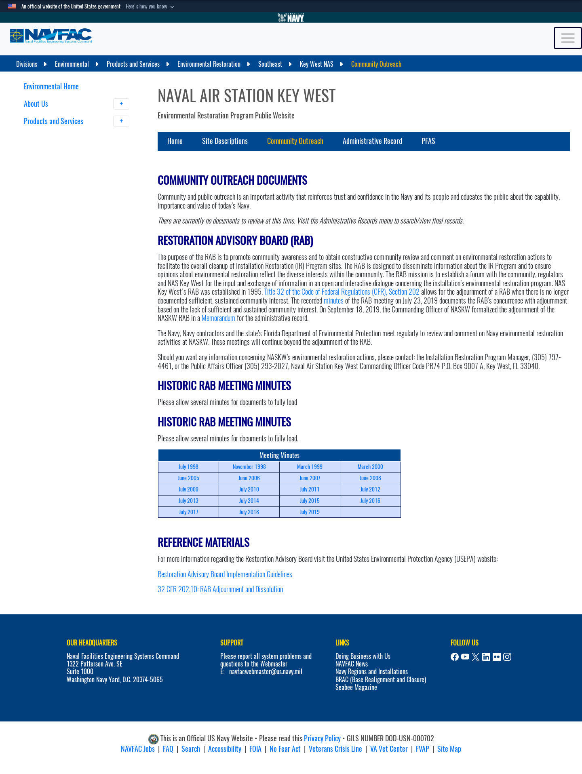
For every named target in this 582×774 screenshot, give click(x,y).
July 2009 (188, 489)
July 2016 (370, 500)
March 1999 (310, 466)
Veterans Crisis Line (335, 749)
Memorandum (218, 318)
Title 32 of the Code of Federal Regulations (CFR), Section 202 (342, 292)
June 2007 (309, 478)
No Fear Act (285, 749)
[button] (151, 6)
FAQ (168, 749)
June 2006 (249, 478)
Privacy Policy (322, 738)
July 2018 (249, 512)
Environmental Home (51, 86)
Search (190, 749)
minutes (334, 300)
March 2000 (370, 466)
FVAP (422, 749)
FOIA (255, 749)
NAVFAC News (351, 664)
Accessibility (224, 749)
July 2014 (249, 500)
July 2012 (370, 489)
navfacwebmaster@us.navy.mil (265, 671)
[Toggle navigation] (568, 38)
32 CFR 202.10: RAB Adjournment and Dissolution (220, 589)
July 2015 (310, 500)
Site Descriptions (225, 141)
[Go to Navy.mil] (291, 17)
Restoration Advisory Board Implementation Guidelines (225, 574)
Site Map (449, 749)
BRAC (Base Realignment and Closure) (380, 679)
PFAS (428, 141)
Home (175, 141)
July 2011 (310, 489)
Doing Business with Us (362, 656)
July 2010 (249, 489)
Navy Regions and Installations (371, 671)
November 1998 (249, 466)
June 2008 (370, 478)
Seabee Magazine (356, 687)
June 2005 (188, 478)
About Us (77, 104)
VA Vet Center (389, 749)
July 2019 (310, 512)
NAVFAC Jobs (138, 749)
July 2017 (188, 512)
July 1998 (188, 466)
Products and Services (77, 121)
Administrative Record (372, 141)
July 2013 (188, 500)
